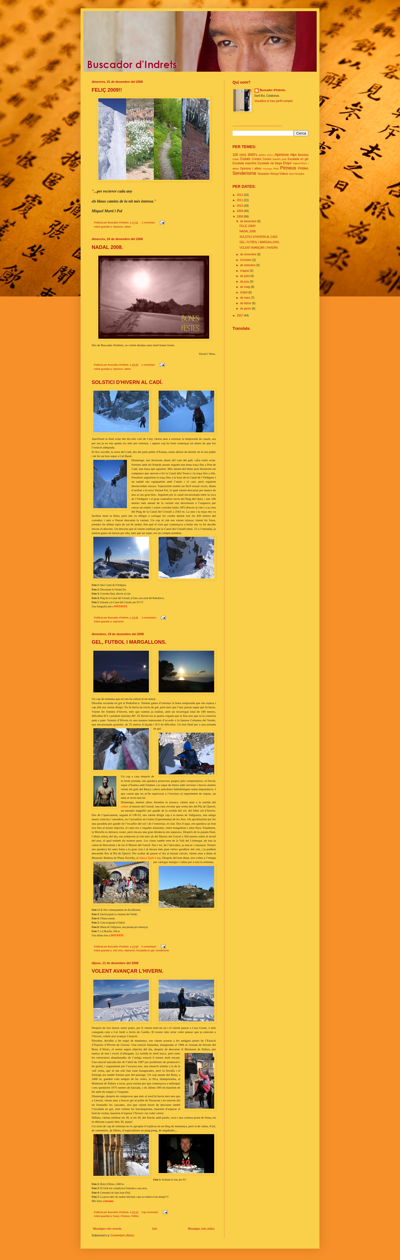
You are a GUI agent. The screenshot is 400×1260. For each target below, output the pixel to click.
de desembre (248, 221)
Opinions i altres (122, 226)
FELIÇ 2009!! (107, 90)
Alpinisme (118, 621)
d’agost (245, 270)
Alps (293, 155)
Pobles (135, 1216)
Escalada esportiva (244, 163)
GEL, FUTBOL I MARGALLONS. (129, 642)
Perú (276, 168)
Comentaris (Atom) (122, 1235)
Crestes (256, 159)
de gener (246, 308)
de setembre (248, 265)
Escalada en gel (145, 950)
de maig (245, 286)
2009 (240, 211)
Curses (266, 159)
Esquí (116, 1216)
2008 (240, 216)
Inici (154, 1228)
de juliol (245, 276)
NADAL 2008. (107, 247)
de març (245, 297)
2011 (240, 200)
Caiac (235, 159)
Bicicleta (303, 154)
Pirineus (125, 1216)
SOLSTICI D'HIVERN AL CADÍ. (127, 382)
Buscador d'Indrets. (273, 90)
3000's (252, 155)
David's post (279, 159)
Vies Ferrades (296, 174)
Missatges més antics (201, 1228)
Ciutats (245, 159)
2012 (240, 194)
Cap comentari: (150, 1212)
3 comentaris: (149, 617)
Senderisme (162, 950)
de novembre (248, 254)
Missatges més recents (107, 1228)
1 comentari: (148, 222)
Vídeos (283, 173)
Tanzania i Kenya (268, 173)
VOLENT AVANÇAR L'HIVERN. (127, 971)
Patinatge (267, 169)
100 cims (118, 950)
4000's (262, 155)
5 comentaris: (149, 946)
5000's (270, 155)
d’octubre (246, 259)
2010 (240, 205)
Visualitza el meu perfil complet (273, 101)
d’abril (244, 292)
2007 (240, 315)
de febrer (246, 303)
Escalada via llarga (270, 163)
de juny (245, 281)
